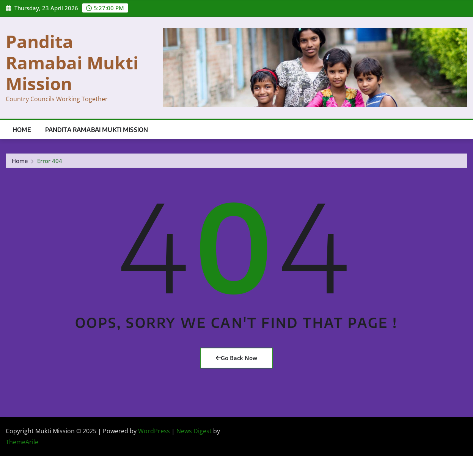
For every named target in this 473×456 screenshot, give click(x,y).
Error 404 (49, 162)
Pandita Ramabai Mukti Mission (72, 62)
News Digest (194, 431)
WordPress (154, 431)
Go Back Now (236, 358)
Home (22, 129)
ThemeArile (22, 442)
